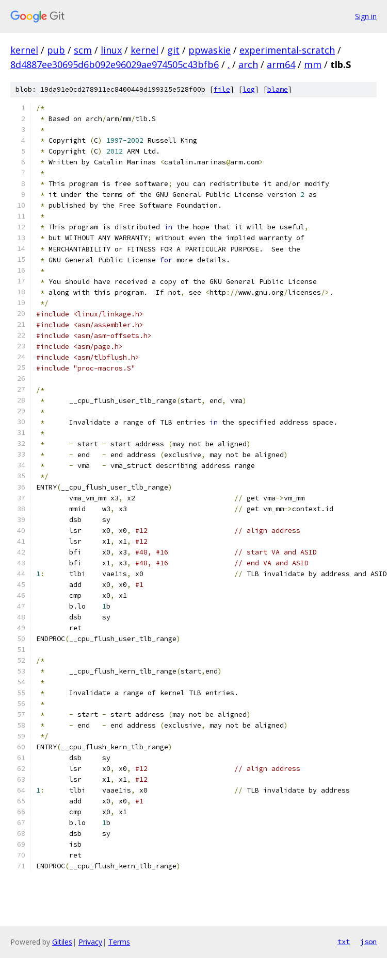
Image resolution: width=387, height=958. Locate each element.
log (249, 89)
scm (83, 50)
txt (343, 941)
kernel (24, 50)
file (222, 89)
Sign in (366, 16)
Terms (119, 942)
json (368, 941)
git (173, 50)
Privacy (90, 942)
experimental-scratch (287, 50)
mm (312, 64)
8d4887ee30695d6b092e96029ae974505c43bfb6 (114, 64)
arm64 (281, 64)
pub (56, 50)
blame (277, 89)
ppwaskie (209, 50)
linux (111, 50)
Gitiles (62, 942)
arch (248, 64)
